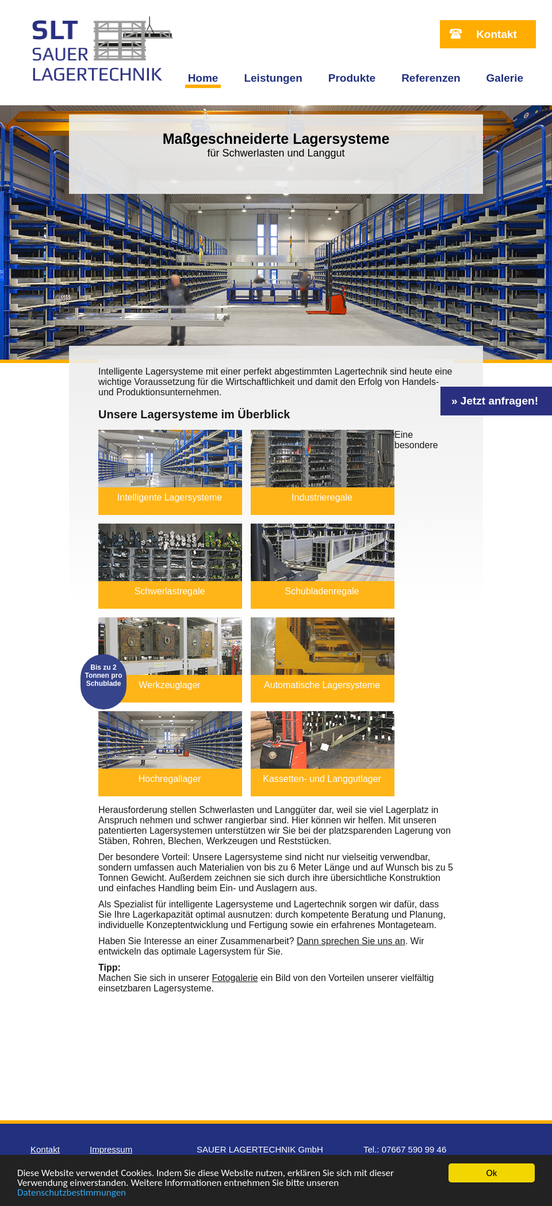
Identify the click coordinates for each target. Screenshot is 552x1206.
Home (203, 78)
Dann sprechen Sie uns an (351, 941)
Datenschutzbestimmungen (71, 1193)
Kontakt (496, 34)
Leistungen (273, 78)
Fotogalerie (235, 978)
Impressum (111, 1149)
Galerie (504, 78)
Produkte (351, 78)
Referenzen (430, 78)
